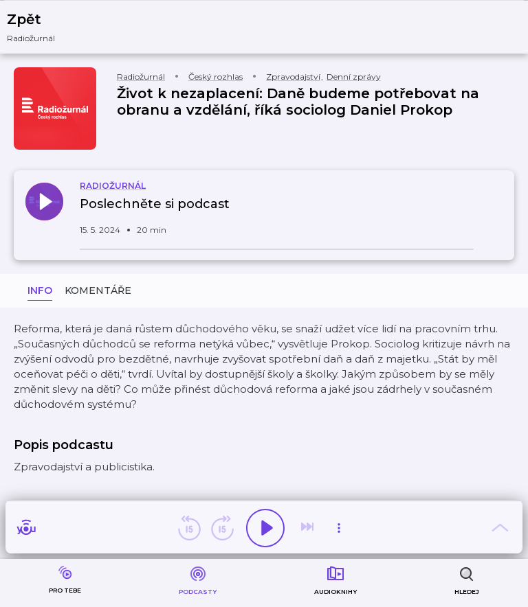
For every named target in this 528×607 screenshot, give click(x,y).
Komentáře (98, 290)
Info (40, 290)
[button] (39, 27)
